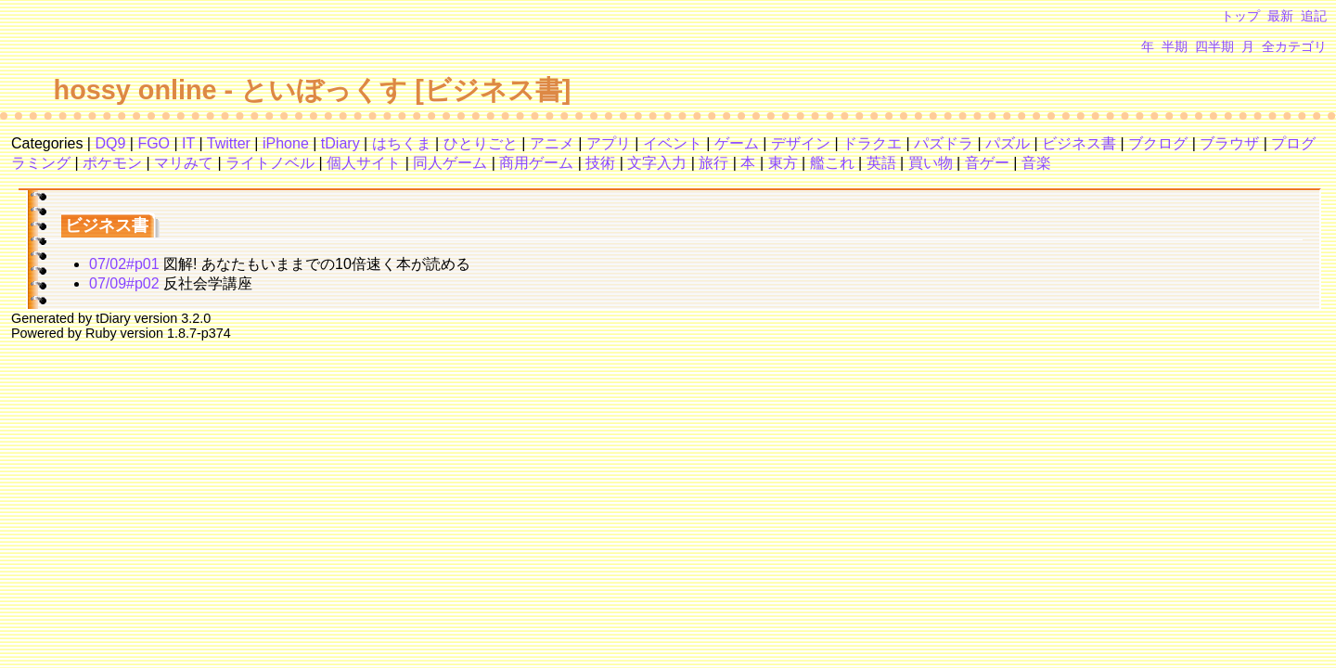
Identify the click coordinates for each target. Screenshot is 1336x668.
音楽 (1036, 163)
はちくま (401, 143)
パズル (1007, 143)
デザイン (800, 143)
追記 (1314, 15)
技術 (600, 163)
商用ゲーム (536, 163)
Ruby (101, 333)
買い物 (930, 163)
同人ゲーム (450, 163)
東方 (783, 163)
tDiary (340, 143)
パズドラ (943, 143)
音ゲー (987, 163)
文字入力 (657, 163)
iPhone (286, 143)
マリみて (183, 163)
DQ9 (110, 143)
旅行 (713, 163)
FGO (153, 143)
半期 (1175, 46)
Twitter (228, 143)
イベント (672, 143)
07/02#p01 (124, 264)
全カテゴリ (1294, 46)
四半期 (1214, 46)
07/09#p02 (124, 283)
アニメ (552, 143)
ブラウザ (1229, 143)
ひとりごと (480, 143)
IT (188, 143)
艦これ (832, 163)
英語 (881, 163)
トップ (1240, 15)
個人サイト (364, 163)
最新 (1280, 15)
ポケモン (112, 163)
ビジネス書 (1079, 143)
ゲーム (736, 143)
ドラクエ (872, 143)
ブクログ (1158, 143)
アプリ (608, 143)
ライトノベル (270, 163)
